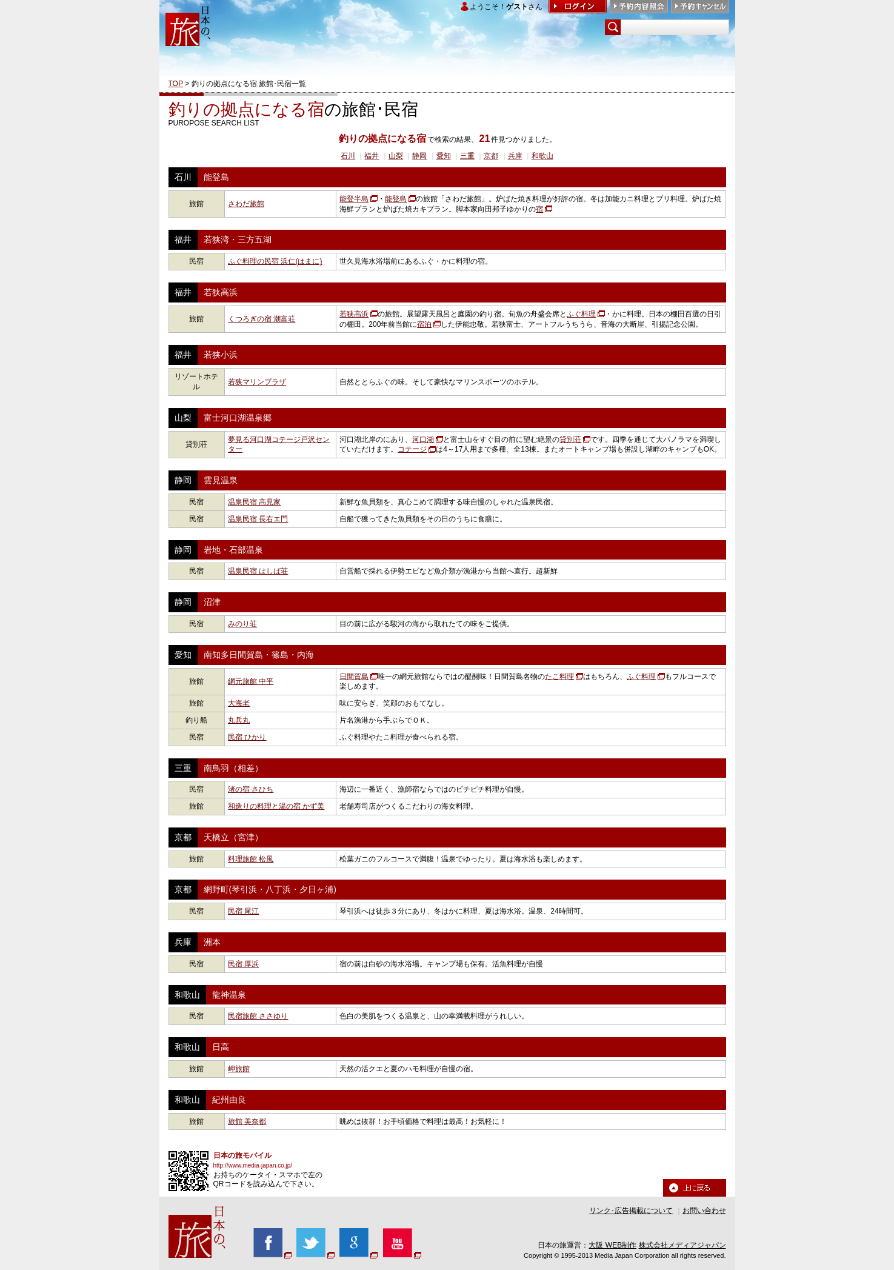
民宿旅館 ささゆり (258, 1016)
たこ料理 (559, 676)
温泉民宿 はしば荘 (258, 571)
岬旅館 (239, 1068)
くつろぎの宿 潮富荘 (261, 319)
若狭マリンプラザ (257, 382)
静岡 (419, 156)
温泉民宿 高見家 (254, 502)
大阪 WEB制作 (612, 1245)
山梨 (396, 156)
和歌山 (542, 156)
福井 (371, 156)
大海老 (239, 703)
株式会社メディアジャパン (682, 1245)
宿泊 (424, 324)
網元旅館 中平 (250, 681)
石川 (348, 156)
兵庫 (515, 156)
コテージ (412, 449)
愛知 (443, 156)
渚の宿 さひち (250, 789)
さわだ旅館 (246, 203)
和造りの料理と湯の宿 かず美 (276, 806)
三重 (467, 156)
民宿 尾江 (243, 911)
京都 (491, 156)
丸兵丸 (239, 720)
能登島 (396, 199)
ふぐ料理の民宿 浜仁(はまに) (275, 261)
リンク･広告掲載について (631, 1210)
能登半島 (354, 199)
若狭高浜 (354, 314)
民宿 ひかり (247, 737)
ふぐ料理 (581, 314)
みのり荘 (242, 624)
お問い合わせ (704, 1210)
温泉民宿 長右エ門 (258, 519)
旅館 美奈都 (247, 1121)
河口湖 (423, 439)
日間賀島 (354, 676)
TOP (175, 83)
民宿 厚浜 (243, 964)
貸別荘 (570, 439)
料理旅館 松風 (250, 859)
